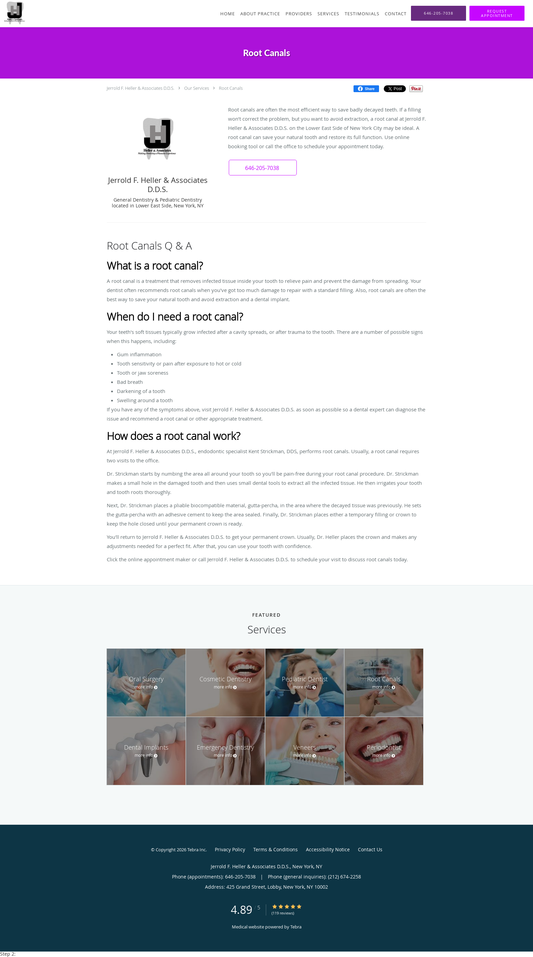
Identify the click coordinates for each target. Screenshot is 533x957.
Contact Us (370, 849)
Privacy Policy (230, 849)
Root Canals (231, 88)
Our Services (196, 88)
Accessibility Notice (328, 849)
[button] (497, 13)
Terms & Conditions (275, 849)
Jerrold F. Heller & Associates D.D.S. (140, 88)
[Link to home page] (12, 13)
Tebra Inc (196, 850)
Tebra (296, 927)
